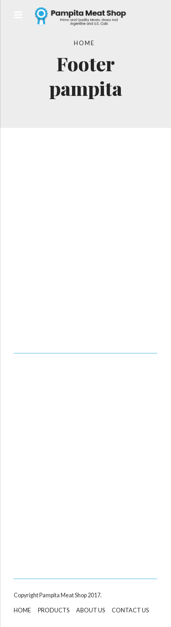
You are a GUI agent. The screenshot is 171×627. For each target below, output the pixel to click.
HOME (22, 610)
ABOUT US (90, 610)
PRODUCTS (53, 610)
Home (84, 43)
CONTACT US (130, 610)
